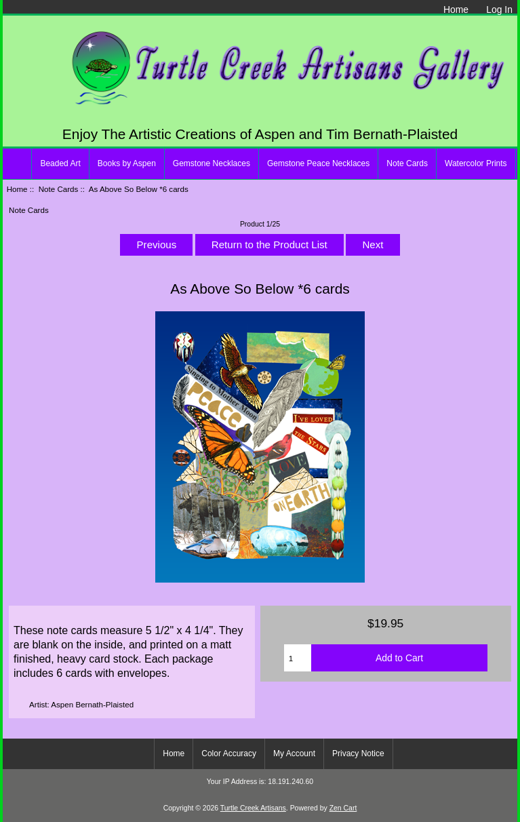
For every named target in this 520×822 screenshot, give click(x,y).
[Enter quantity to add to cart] (298, 657)
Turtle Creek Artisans (253, 808)
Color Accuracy (228, 753)
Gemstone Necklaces (211, 163)
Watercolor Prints (476, 163)
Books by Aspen (127, 163)
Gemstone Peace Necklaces (318, 163)
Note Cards (59, 188)
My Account (294, 753)
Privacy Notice (358, 753)
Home (455, 9)
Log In (499, 9)
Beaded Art (60, 163)
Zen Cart (343, 808)
